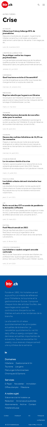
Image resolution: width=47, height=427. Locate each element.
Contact (32, 404)
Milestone (25, 387)
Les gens (19, 366)
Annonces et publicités (26, 401)
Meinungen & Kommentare (17, 370)
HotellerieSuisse (12, 408)
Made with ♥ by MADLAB (35, 425)
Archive (23, 404)
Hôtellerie (9, 363)
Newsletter (19, 383)
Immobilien (31, 383)
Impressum (18, 416)
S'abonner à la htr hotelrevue (17, 397)
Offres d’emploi (11, 387)
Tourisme (9, 366)
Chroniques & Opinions (15, 373)
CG (29, 416)
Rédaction (9, 401)
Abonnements (11, 404)
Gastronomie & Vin (24, 363)
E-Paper (8, 383)
